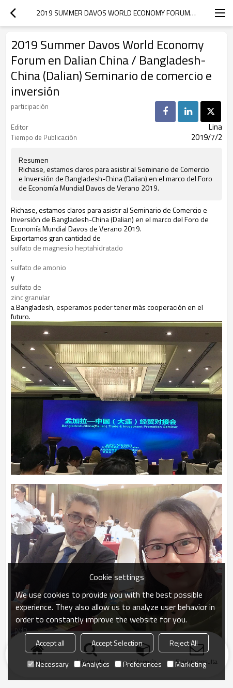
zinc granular (30, 297)
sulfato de (26, 287)
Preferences (138, 664)
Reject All (183, 642)
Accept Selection (117, 642)
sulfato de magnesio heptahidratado (67, 248)
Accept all (50, 642)
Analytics (92, 664)
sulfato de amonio (38, 267)
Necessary (48, 664)
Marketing (186, 664)
